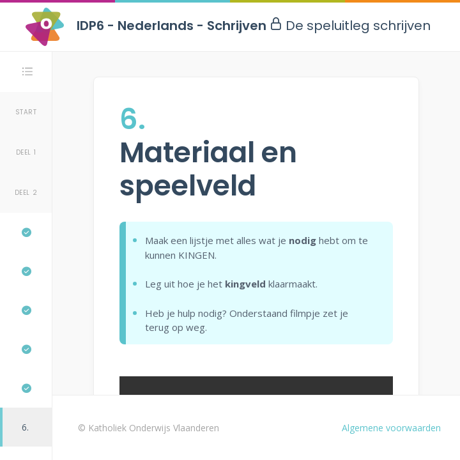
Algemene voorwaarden (391, 428)
